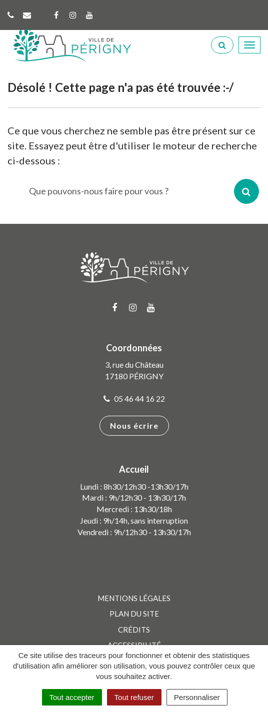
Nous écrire (134, 425)
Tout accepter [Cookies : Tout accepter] (72, 697)
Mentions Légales (134, 598)
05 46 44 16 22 (134, 398)
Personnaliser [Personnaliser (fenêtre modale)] (197, 697)
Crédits (134, 629)
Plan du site (134, 613)
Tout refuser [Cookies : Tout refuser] (134, 697)
